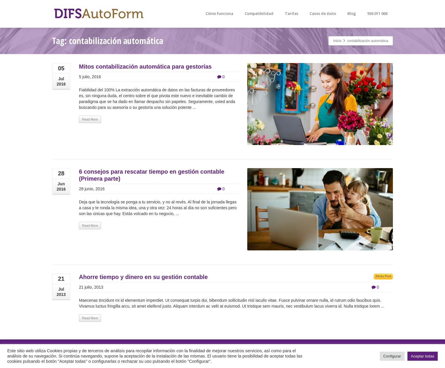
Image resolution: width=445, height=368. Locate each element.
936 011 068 (377, 13)
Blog (351, 13)
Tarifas (291, 13)
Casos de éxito (323, 13)
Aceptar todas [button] (422, 356)
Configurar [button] (392, 356)
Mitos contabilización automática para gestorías (145, 66)
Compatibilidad (259, 13)
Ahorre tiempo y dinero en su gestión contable (143, 277)
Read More (90, 119)
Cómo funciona (219, 13)
